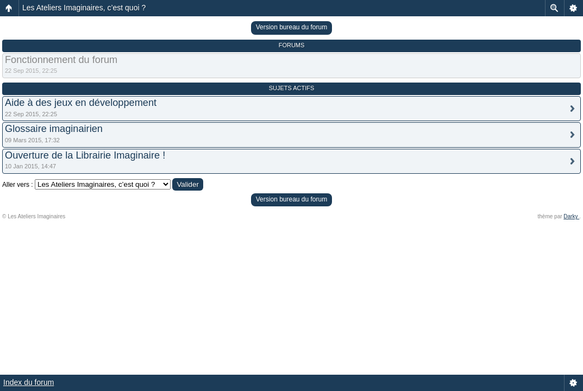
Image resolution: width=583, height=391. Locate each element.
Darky (571, 216)
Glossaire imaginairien (54, 128)
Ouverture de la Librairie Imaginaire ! (85, 155)
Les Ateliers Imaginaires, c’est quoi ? (84, 7)
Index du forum (28, 382)
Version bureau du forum (291, 27)
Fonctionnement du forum (61, 59)
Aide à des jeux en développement (80, 102)
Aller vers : (17, 184)
